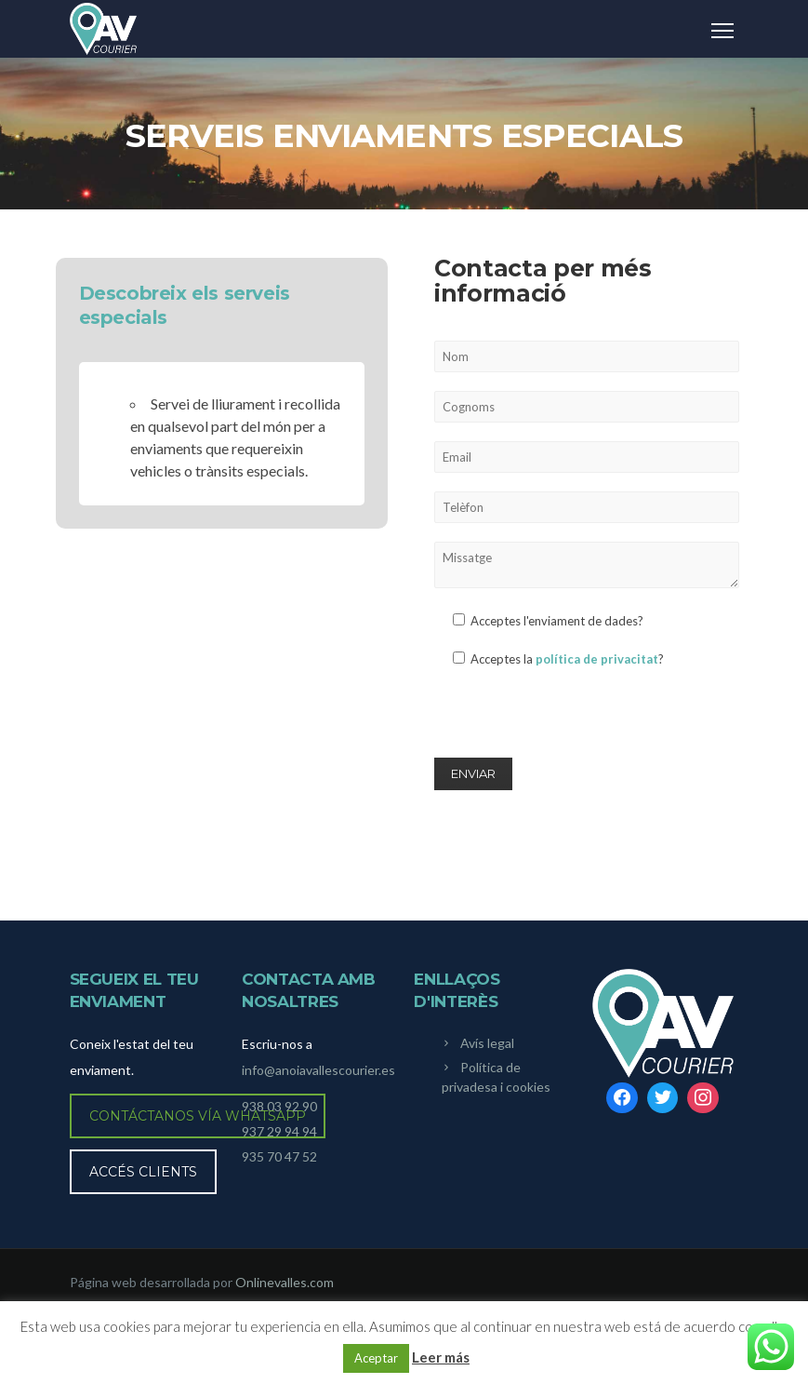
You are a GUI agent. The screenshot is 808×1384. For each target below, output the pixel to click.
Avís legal (487, 1043)
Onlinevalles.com (284, 1282)
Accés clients (143, 1171)
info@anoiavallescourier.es (318, 1070)
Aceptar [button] (376, 1357)
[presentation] (575, 719)
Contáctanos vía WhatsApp (197, 1116)
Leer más (441, 1357)
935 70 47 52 (279, 1156)
